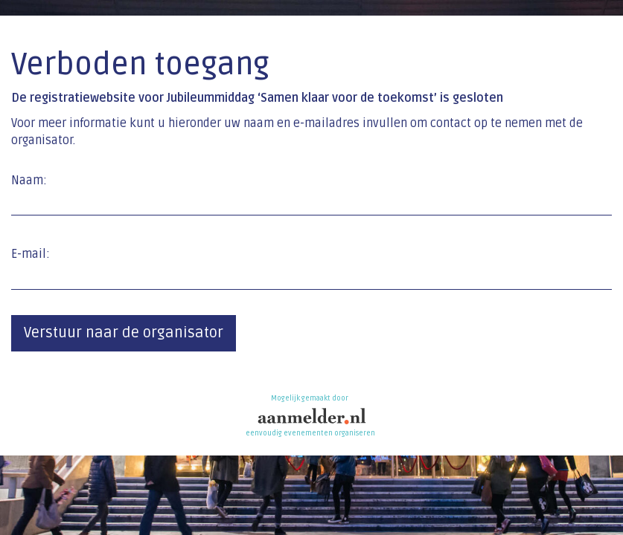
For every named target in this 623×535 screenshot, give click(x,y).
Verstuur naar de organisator (123, 333)
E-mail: (30, 254)
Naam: (29, 180)
